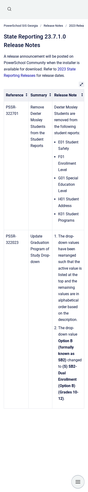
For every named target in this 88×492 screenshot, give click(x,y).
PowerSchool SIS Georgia (21, 25)
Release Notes (53, 25)
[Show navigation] (78, 481)
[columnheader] (16, 95)
